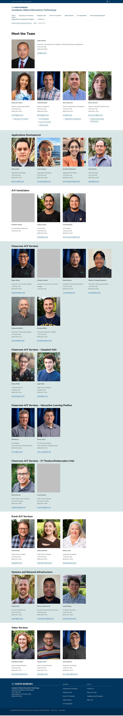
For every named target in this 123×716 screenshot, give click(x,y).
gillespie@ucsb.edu (43, 116)
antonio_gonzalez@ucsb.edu (71, 237)
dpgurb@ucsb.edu (93, 182)
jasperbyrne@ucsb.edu (69, 619)
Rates (89, 700)
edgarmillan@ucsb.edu (18, 293)
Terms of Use (54, 711)
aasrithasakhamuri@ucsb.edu (71, 182)
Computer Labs (41, 15)
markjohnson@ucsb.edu (18, 508)
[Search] (108, 1)
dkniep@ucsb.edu (17, 563)
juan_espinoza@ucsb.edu (70, 675)
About (13, 15)
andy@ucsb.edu (41, 53)
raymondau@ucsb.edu (18, 341)
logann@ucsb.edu (42, 397)
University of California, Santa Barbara (22, 1)
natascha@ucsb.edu (17, 116)
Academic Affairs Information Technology (22, 23)
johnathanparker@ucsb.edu (20, 675)
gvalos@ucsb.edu (42, 675)
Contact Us (41, 19)
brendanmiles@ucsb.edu (44, 341)
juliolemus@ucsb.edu (18, 182)
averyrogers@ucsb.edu (44, 182)
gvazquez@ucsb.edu (94, 293)
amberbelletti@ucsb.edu (44, 563)
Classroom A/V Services (26, 15)
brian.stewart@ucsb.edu (95, 116)
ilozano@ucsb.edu (42, 237)
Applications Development (73, 119)
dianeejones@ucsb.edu (69, 563)
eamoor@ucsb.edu (17, 452)
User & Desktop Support (97, 15)
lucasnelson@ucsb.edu (44, 508)
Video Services (69, 15)
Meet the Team (92, 693)
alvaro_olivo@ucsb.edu (44, 452)
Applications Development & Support (23, 19)
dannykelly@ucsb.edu (18, 397)
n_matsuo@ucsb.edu (69, 293)
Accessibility (62, 711)
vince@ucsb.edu (67, 116)
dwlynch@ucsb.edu (17, 619)
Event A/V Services (55, 15)
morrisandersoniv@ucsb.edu (45, 619)
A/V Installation (82, 15)
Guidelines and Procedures (95, 697)
